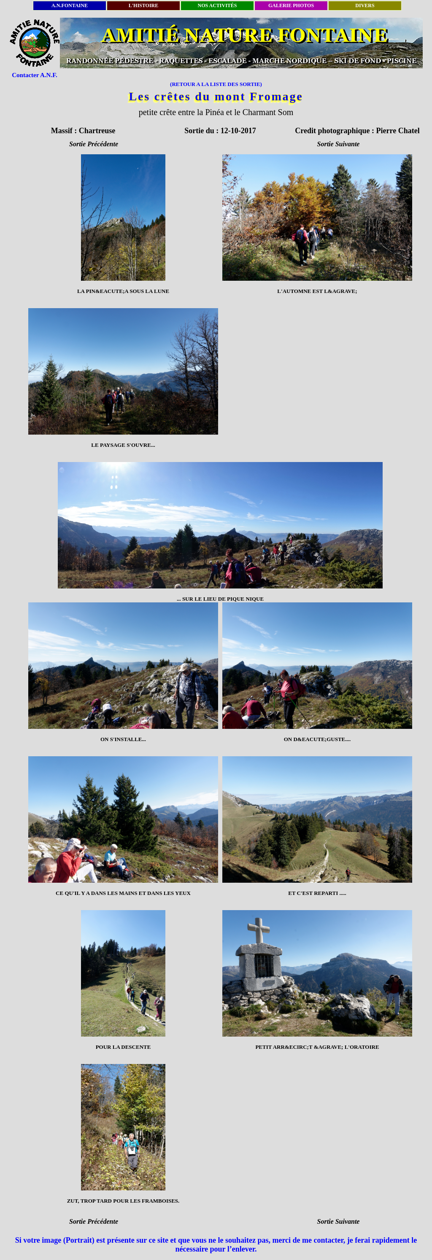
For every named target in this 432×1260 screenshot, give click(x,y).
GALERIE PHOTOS (291, 5)
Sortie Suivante (338, 144)
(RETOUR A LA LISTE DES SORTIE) (216, 84)
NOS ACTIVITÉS (217, 5)
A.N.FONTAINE (69, 5)
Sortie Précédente (93, 144)
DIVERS (364, 5)
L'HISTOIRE (143, 5)
